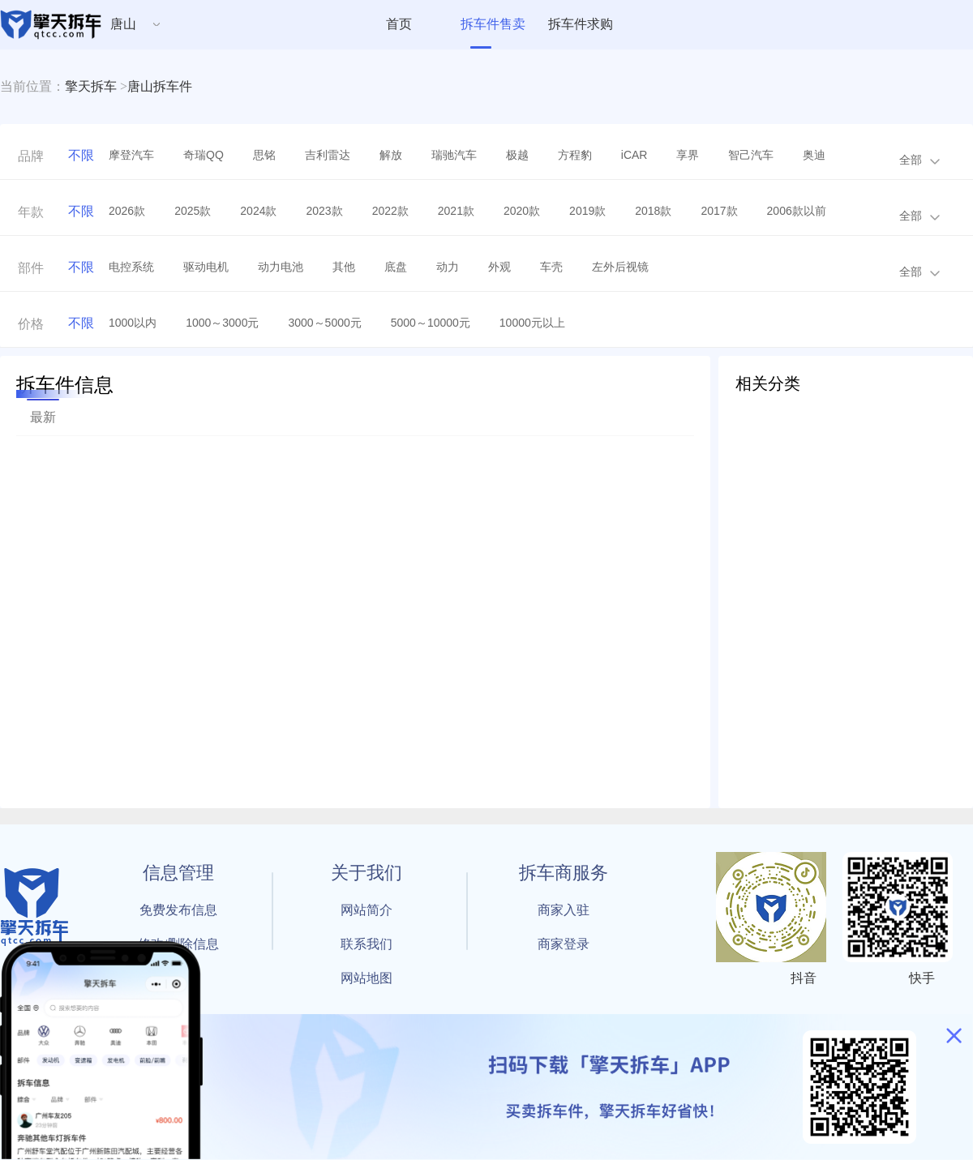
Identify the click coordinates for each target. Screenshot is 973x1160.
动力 (447, 266)
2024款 (258, 210)
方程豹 (575, 154)
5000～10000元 (430, 322)
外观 (499, 266)
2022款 (390, 210)
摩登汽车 (131, 154)
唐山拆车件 (159, 86)
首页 (399, 24)
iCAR (634, 154)
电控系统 (131, 266)
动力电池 (280, 266)
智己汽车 (751, 154)
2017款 (719, 210)
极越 (517, 154)
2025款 (192, 210)
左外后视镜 (620, 266)
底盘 (395, 266)
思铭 (264, 154)
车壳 (551, 266)
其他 (343, 266)
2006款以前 (796, 210)
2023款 (324, 210)
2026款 (127, 210)
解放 (390, 154)
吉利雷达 (327, 154)
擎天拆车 (91, 86)
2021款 (456, 210)
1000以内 (132, 322)
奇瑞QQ (203, 154)
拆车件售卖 (493, 24)
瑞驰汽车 (454, 154)
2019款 (587, 210)
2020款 (522, 210)
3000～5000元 (324, 322)
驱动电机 (206, 266)
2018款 (653, 210)
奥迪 (814, 154)
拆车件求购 (580, 24)
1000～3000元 (222, 322)
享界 (687, 154)
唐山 (123, 24)
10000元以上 (532, 322)
